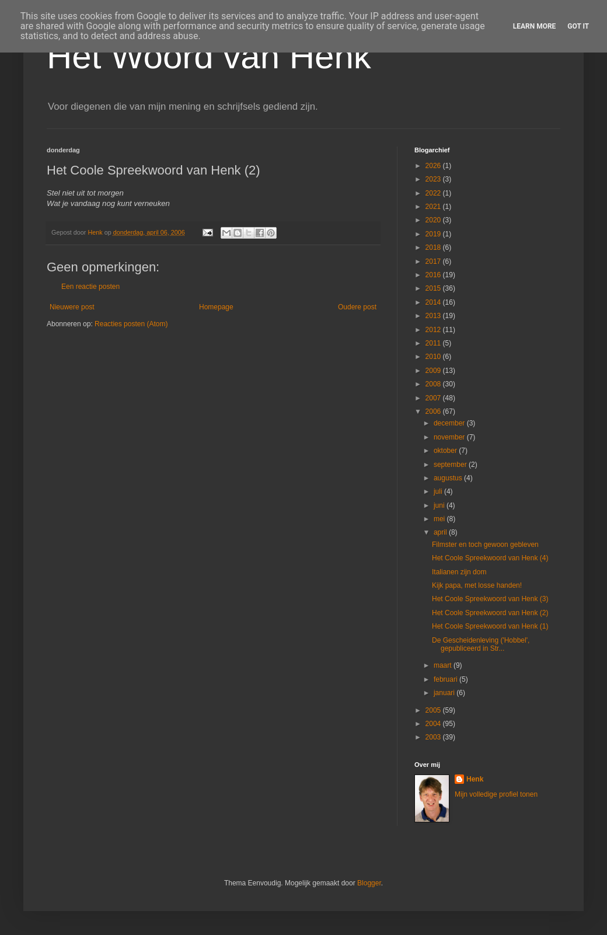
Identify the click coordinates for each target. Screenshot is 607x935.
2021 (434, 207)
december (450, 423)
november (450, 437)
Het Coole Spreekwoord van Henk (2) (490, 613)
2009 (434, 371)
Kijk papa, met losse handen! (477, 585)
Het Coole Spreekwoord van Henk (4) (490, 558)
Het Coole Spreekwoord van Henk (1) (490, 626)
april (441, 532)
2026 (434, 166)
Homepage (216, 307)
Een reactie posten (90, 286)
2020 (434, 220)
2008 (434, 384)
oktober (446, 450)
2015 (434, 288)
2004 (434, 724)
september (451, 464)
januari (445, 693)
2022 (434, 193)
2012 (434, 330)
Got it (578, 26)
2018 (434, 247)
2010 (434, 357)
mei (440, 519)
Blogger (369, 883)
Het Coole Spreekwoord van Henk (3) (490, 599)
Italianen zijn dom (459, 572)
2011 (434, 343)
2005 (434, 710)
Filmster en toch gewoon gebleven (485, 544)
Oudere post (357, 307)
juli (439, 491)
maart (443, 665)
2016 (434, 275)
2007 (434, 398)
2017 (434, 261)
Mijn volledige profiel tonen (496, 794)
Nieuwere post (72, 307)
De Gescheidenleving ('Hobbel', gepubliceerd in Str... (480, 644)
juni (440, 505)
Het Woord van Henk (209, 56)
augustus (449, 478)
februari (446, 679)
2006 (434, 411)
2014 (434, 302)
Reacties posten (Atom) (131, 324)
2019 (434, 234)
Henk (474, 779)
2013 (434, 316)
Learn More (534, 26)
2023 (434, 179)
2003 (434, 737)
